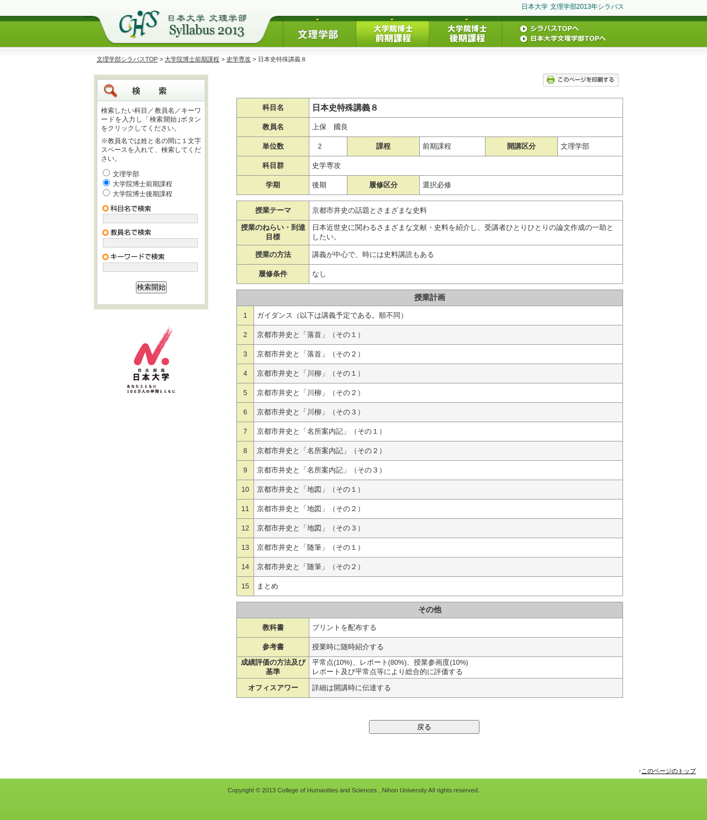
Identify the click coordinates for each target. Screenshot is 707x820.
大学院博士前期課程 (192, 59)
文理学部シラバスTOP (127, 59)
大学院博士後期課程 (142, 194)
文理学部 (126, 174)
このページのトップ (668, 771)
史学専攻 (238, 59)
